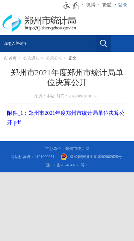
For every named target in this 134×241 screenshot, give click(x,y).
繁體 (107, 4)
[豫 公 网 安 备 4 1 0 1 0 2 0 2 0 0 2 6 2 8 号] (91, 157)
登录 (122, 4)
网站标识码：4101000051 (32, 156)
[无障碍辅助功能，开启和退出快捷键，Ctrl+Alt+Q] (71, 5)
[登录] (124, 5)
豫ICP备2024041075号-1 (67, 165)
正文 (73, 58)
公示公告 (54, 58)
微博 (91, 4)
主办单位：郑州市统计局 (67, 148)
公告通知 (31, 58)
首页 (13, 58)
